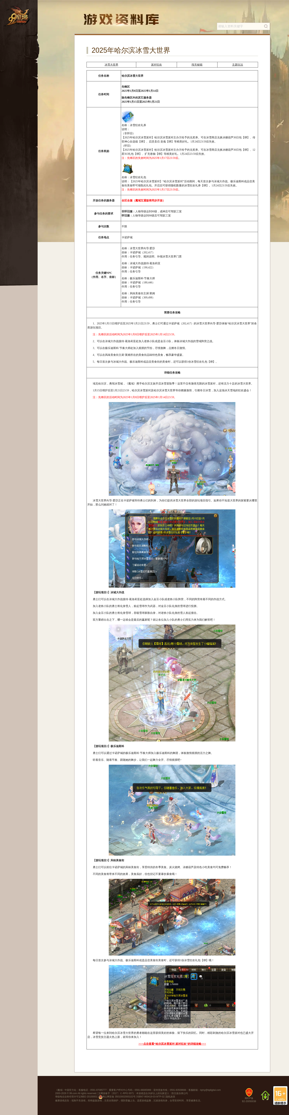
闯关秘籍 (197, 64)
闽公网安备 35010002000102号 (117, 1097)
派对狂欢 (156, 64)
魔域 (59, 1090)
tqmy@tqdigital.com (210, 1090)
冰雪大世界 (111, 64)
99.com (73, 1093)
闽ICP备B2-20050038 (249, 1097)
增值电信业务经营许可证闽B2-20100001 (76, 1096)
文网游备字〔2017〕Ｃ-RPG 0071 (116, 1093)
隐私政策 (170, 1096)
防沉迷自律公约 (179, 1093)
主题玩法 (237, 64)
